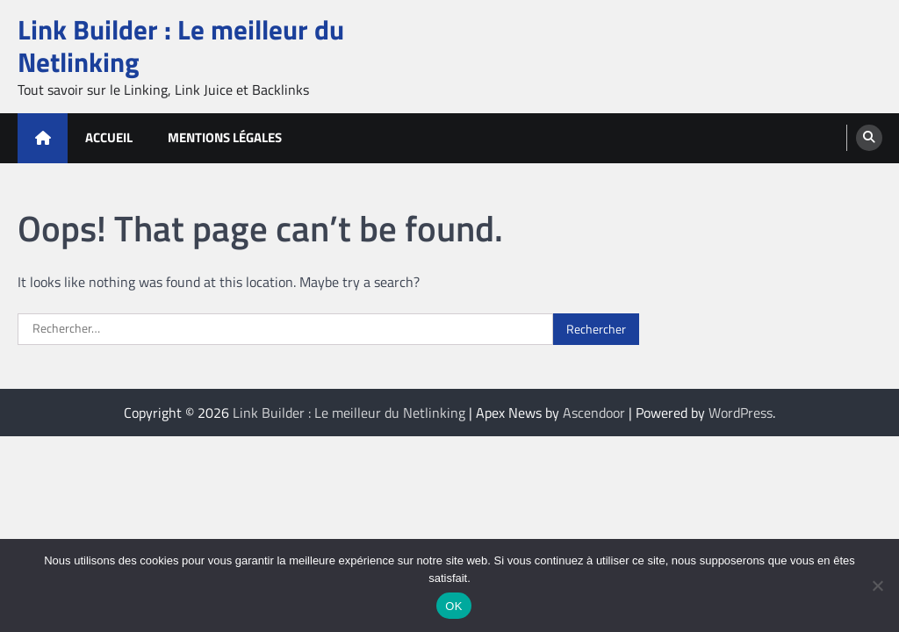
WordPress (740, 412)
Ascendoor (594, 412)
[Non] (877, 585)
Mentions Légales (225, 137)
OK (453, 606)
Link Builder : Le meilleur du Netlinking (181, 46)
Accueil (109, 137)
